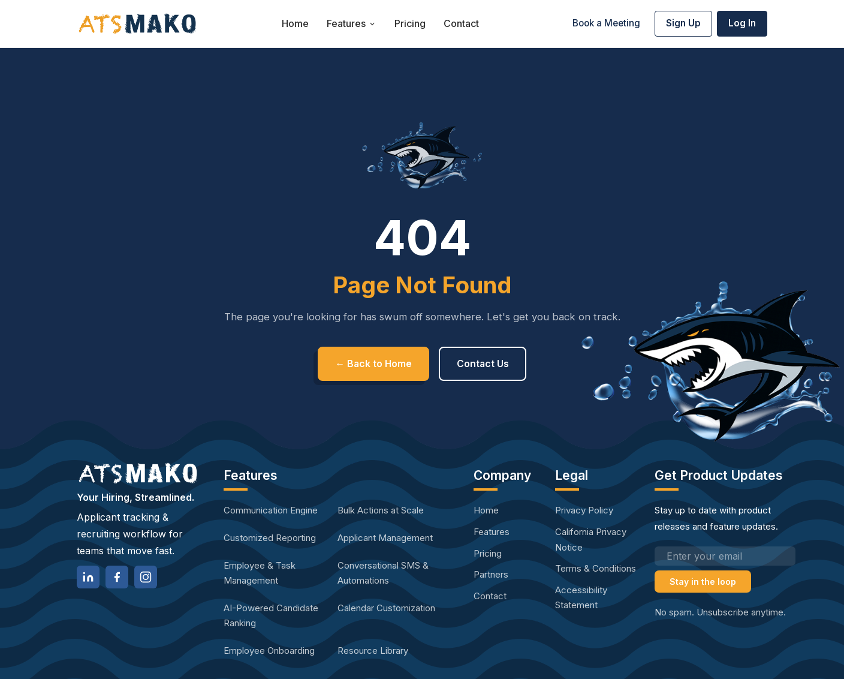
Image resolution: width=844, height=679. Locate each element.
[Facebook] (117, 577)
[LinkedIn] (88, 577)
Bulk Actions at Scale (380, 510)
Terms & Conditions (595, 568)
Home (295, 23)
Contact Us (483, 363)
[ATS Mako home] (137, 24)
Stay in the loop (703, 581)
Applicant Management (385, 537)
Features (351, 23)
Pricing (410, 23)
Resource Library (372, 650)
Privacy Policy (584, 510)
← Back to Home (373, 363)
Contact (461, 23)
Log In (742, 23)
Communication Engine (271, 510)
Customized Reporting (270, 537)
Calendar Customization (386, 608)
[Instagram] (145, 577)
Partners (491, 574)
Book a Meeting (606, 23)
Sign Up (683, 23)
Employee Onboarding (269, 650)
